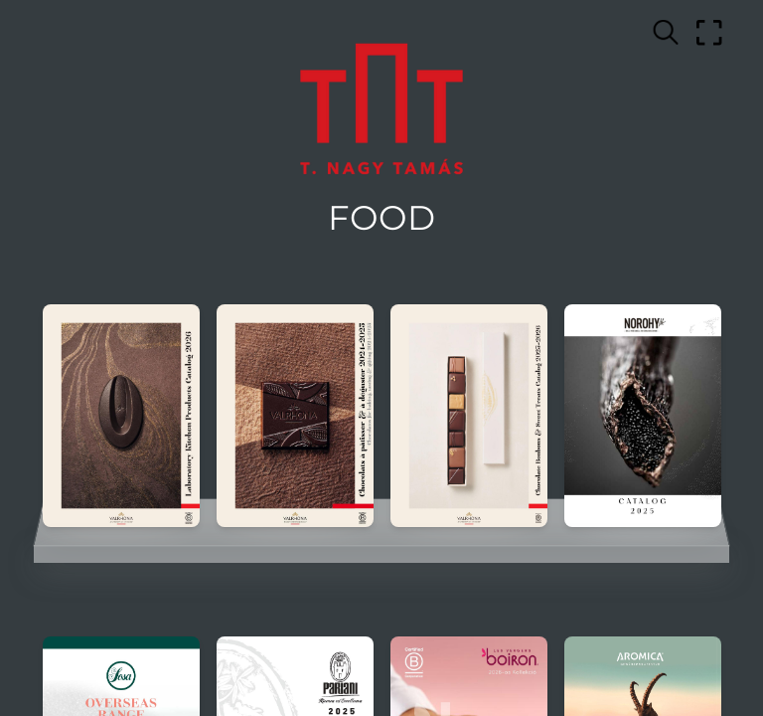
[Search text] (666, 33)
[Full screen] (709, 33)
